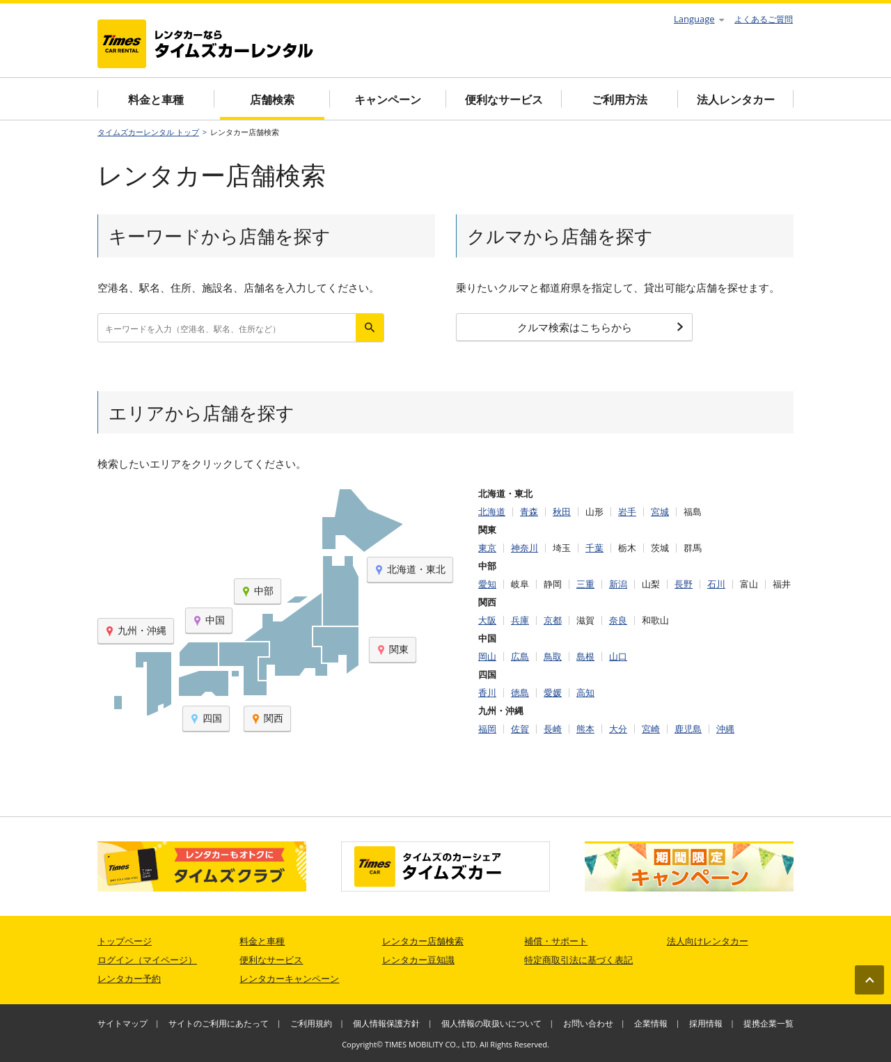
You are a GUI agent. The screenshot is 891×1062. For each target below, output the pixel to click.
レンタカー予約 (129, 978)
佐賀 (520, 729)
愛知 (487, 584)
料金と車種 (156, 99)
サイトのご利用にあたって (218, 1023)
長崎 (553, 729)
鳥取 (553, 656)
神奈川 (524, 548)
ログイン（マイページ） (147, 959)
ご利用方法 (619, 99)
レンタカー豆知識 (418, 959)
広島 (520, 656)
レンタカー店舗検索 (423, 941)
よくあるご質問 (763, 19)
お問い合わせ (588, 1023)
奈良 (618, 620)
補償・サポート (556, 941)
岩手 (627, 511)
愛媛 (553, 692)
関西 (267, 717)
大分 (618, 729)
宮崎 (651, 729)
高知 (585, 692)
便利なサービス (504, 99)
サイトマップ (122, 1023)
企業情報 (651, 1023)
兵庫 (520, 620)
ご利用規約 (311, 1023)
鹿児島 (688, 729)
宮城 (660, 511)
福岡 (487, 729)
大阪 (487, 620)
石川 (716, 584)
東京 (487, 548)
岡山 (487, 656)
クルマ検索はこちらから (600, 327)
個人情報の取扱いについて (491, 1023)
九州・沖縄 (135, 630)
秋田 (562, 511)
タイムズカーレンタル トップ (148, 131)
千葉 (594, 548)
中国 (209, 619)
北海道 (491, 511)
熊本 (585, 729)
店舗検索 (272, 99)
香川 (487, 692)
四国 (206, 717)
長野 (684, 584)
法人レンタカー (736, 99)
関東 (393, 649)
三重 (585, 584)
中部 (258, 590)
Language (699, 19)
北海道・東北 (410, 569)
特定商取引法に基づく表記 (578, 959)
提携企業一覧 (768, 1023)
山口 (618, 656)
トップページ (124, 941)
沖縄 (725, 729)
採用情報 (706, 1023)
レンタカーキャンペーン (289, 978)
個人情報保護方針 (386, 1023)
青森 (529, 511)
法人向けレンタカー (707, 941)
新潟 (618, 584)
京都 (553, 620)
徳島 (520, 692)
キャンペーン (387, 99)
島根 (585, 656)
